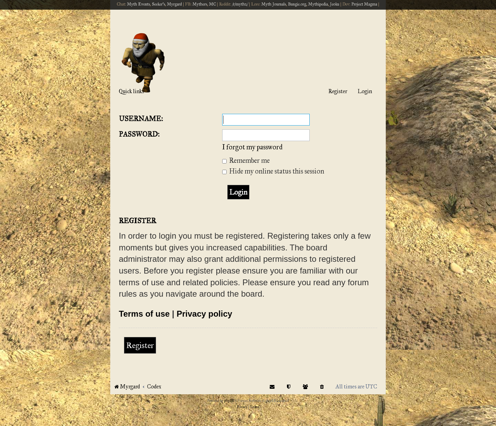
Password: (139, 134)
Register (140, 345)
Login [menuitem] (365, 91)
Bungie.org (297, 4)
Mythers (200, 4)
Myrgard (174, 4)
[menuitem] (322, 386)
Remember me (246, 160)
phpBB (229, 401)
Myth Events (138, 4)
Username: (141, 119)
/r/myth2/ (240, 4)
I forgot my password (252, 147)
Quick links (131, 91)
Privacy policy (204, 313)
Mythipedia (318, 4)
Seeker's (158, 4)
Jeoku (334, 4)
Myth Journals (273, 4)
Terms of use (144, 313)
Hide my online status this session (273, 171)
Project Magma (364, 4)
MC (212, 4)
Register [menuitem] (337, 91)
